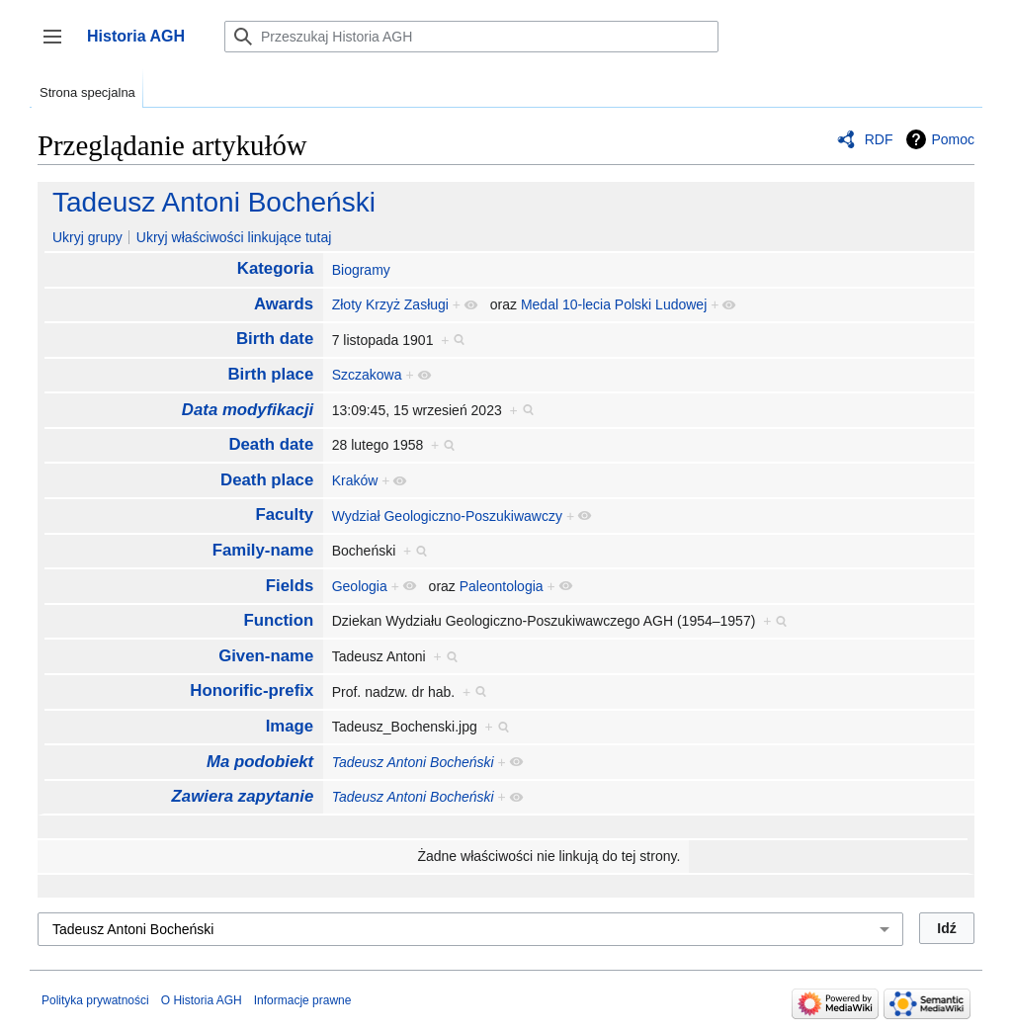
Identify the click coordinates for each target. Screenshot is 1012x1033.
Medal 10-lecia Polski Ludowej (614, 304)
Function (278, 620)
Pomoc (952, 139)
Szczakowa (367, 375)
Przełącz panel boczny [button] (58, 46)
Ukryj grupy (87, 237)
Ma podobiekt (260, 761)
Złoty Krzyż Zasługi (390, 304)
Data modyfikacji (247, 409)
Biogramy (361, 270)
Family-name (263, 550)
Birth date (274, 338)
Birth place (270, 374)
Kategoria (275, 268)
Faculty (284, 514)
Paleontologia (502, 586)
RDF (879, 139)
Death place (266, 480)
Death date (270, 444)
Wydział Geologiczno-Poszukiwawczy (447, 516)
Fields (290, 585)
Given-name (265, 655)
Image (290, 726)
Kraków (355, 480)
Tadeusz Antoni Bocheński (214, 202)
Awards (283, 304)
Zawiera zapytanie (243, 796)
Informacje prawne (303, 1000)
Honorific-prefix (251, 690)
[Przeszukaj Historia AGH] (471, 36)
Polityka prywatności (95, 1000)
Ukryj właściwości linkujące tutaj (234, 237)
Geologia (359, 586)
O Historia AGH (201, 1000)
